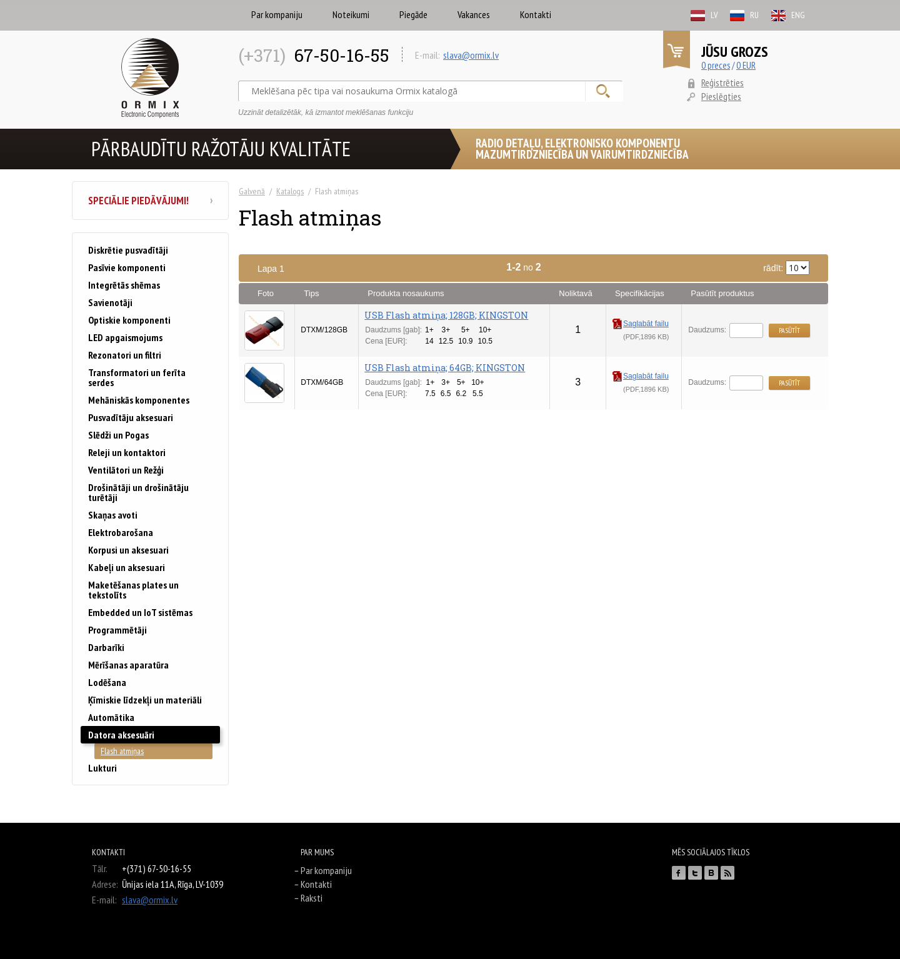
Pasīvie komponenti (127, 267)
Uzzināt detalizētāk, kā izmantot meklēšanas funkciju (325, 112)
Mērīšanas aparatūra (128, 664)
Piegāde (413, 14)
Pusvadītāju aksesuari (130, 417)
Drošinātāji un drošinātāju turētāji (138, 492)
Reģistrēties (722, 82)
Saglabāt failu (640, 323)
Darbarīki (106, 647)
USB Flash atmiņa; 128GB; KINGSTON (446, 315)
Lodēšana (107, 682)
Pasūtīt (789, 330)
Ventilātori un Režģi (126, 470)
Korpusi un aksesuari (128, 550)
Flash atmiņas (122, 751)
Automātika (111, 717)
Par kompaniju (276, 14)
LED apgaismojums (125, 337)
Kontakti (535, 14)
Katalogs (290, 191)
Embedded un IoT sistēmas (140, 612)
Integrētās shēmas (124, 285)
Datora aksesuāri (121, 734)
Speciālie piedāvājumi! (150, 200)
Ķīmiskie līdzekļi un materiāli (145, 699)
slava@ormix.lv (471, 55)
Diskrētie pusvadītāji (128, 250)
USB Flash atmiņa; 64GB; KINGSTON (444, 368)
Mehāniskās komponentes (138, 400)
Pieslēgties (721, 96)
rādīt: (786, 268)
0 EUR (746, 65)
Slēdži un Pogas (118, 435)
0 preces (715, 65)
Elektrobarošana (120, 532)
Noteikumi (350, 14)
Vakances (474, 14)
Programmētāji (117, 630)
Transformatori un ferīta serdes (137, 377)
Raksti (311, 898)
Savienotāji (110, 302)
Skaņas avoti (113, 515)
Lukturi (102, 768)
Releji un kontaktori (127, 452)
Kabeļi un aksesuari (126, 567)
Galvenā (252, 191)
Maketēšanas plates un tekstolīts (133, 590)
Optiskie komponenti (129, 320)
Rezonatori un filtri (124, 355)
